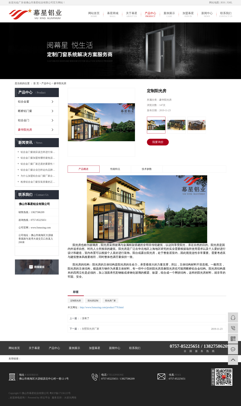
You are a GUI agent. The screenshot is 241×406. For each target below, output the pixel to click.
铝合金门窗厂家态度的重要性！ (37, 164)
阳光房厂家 (110, 300)
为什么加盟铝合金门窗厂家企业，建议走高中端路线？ (38, 176)
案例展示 (169, 14)
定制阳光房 (75, 300)
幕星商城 (112, 14)
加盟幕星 (188, 14)
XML (229, 2)
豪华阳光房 (60, 83)
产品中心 (150, 14)
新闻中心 (206, 14)
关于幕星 (131, 14)
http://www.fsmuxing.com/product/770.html (102, 307)
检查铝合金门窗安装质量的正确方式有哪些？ (38, 182)
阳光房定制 (93, 300)
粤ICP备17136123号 (60, 393)
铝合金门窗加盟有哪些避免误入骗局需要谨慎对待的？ (38, 158)
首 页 (36, 83)
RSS (223, 2)
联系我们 (225, 14)
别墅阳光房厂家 (90, 328)
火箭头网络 (70, 397)
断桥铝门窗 (25, 110)
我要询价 (157, 142)
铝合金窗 (23, 101)
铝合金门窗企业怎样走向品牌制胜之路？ (38, 170)
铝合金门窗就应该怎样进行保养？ (38, 152)
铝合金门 (23, 120)
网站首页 (93, 14)
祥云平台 (45, 397)
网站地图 (214, 2)
